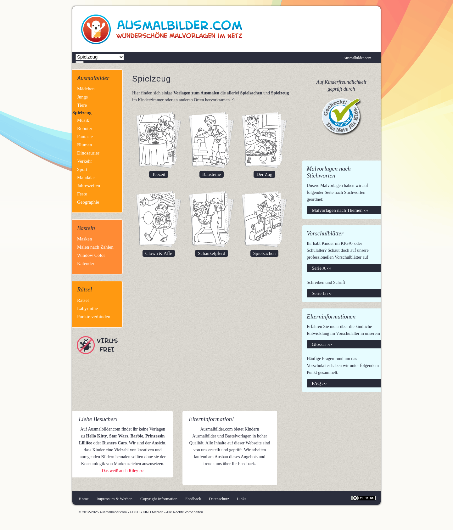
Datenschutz (219, 498)
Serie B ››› (322, 293)
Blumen (84, 144)
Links (241, 498)
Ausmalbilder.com (357, 58)
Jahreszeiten (88, 185)
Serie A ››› (321, 268)
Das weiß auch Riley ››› (123, 470)
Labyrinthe (87, 308)
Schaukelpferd (211, 253)
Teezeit (158, 174)
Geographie (88, 202)
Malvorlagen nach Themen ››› (340, 210)
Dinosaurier (88, 152)
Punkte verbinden (93, 316)
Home (84, 498)
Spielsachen (264, 253)
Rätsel (83, 300)
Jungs (82, 96)
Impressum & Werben (114, 498)
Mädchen (86, 88)
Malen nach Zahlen (95, 247)
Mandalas (86, 177)
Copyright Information (158, 498)
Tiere (82, 105)
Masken (84, 238)
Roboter (84, 128)
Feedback (193, 498)
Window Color (91, 255)
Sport (82, 169)
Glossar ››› (322, 344)
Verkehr (84, 161)
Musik (83, 120)
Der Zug (264, 174)
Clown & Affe (158, 253)
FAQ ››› (319, 383)
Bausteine (211, 174)
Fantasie (85, 136)
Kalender (85, 263)
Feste (82, 193)
